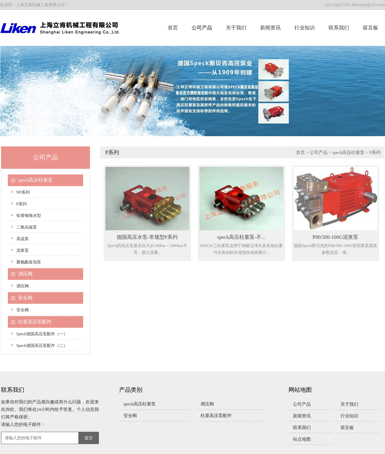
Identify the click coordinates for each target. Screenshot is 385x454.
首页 (173, 27)
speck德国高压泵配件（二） (41, 345)
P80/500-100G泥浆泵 (335, 237)
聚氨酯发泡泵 (28, 262)
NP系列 (23, 192)
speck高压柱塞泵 (35, 180)
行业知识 (304, 27)
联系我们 (339, 27)
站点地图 (302, 439)
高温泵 (22, 238)
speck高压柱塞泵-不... (241, 237)
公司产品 (202, 27)
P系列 (21, 204)
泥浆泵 (22, 250)
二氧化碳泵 (26, 227)
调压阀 (25, 273)
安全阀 (25, 297)
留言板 (370, 27)
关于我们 (236, 27)
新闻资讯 (270, 27)
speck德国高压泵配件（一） (41, 334)
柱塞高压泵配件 (35, 321)
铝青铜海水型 (28, 215)
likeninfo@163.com (368, 4)
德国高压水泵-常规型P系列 (147, 237)
